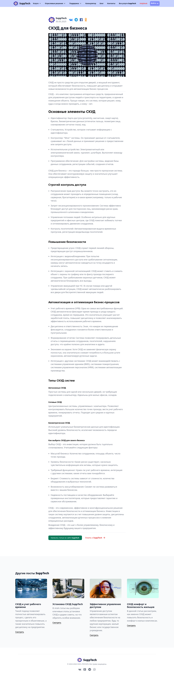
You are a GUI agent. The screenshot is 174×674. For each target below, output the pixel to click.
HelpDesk (143, 3)
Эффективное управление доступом (105, 606)
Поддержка (75, 3)
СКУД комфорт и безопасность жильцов (140, 606)
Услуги (37, 3)
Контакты (111, 3)
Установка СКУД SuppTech (68, 604)
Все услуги (127, 3)
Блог (102, 3)
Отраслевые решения (55, 3)
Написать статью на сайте (65, 538)
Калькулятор (90, 3)
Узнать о (95, 537)
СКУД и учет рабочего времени (28, 606)
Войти (155, 3)
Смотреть (19, 632)
